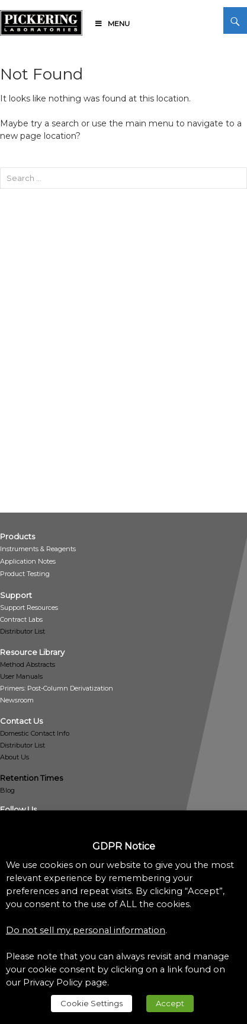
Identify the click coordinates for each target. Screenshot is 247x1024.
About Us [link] (14, 757)
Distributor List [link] (22, 631)
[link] (41, 20)
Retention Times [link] (31, 778)
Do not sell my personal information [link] (85, 930)
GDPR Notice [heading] (123, 846)
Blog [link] (7, 790)
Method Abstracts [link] (27, 664)
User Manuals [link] (21, 676)
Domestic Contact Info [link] (34, 733)
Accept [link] (170, 1003)
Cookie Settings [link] (91, 1003)
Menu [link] (112, 23)
